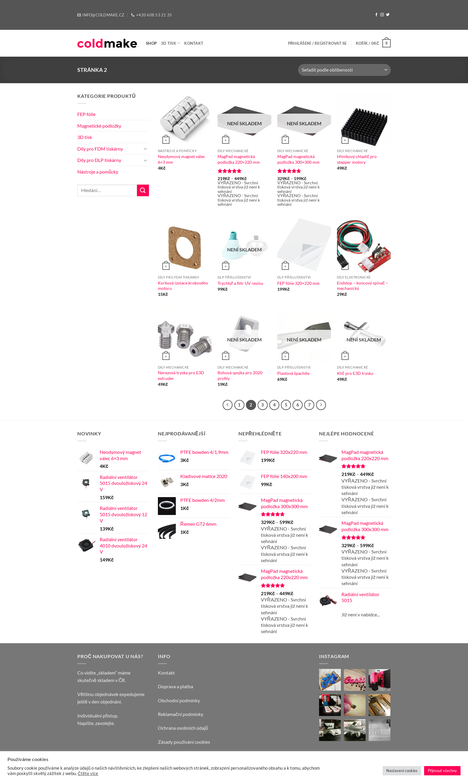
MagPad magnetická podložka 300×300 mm (298, 159)
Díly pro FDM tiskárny (100, 148)
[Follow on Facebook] (376, 15)
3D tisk (170, 43)
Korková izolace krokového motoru (183, 285)
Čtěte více (88, 773)
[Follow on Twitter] (388, 15)
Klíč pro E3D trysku (355, 373)
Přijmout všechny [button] (442, 770)
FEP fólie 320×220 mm (298, 283)
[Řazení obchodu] (344, 70)
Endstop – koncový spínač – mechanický (362, 285)
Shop (151, 43)
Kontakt (193, 43)
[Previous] (228, 405)
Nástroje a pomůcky (97, 171)
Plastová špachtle (293, 373)
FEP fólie (86, 114)
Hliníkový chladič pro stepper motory (357, 159)
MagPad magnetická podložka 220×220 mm (239, 159)
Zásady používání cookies (184, 742)
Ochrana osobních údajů (183, 728)
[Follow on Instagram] (382, 15)
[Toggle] (145, 148)
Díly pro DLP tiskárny (99, 160)
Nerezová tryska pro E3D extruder (181, 375)
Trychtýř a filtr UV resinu (240, 283)
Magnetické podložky (99, 126)
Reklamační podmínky (180, 714)
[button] (317, 43)
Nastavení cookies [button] (402, 770)
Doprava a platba (175, 686)
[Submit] (143, 190)
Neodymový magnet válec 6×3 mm (181, 159)
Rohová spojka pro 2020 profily (240, 375)
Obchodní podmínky (179, 700)
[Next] (321, 405)
